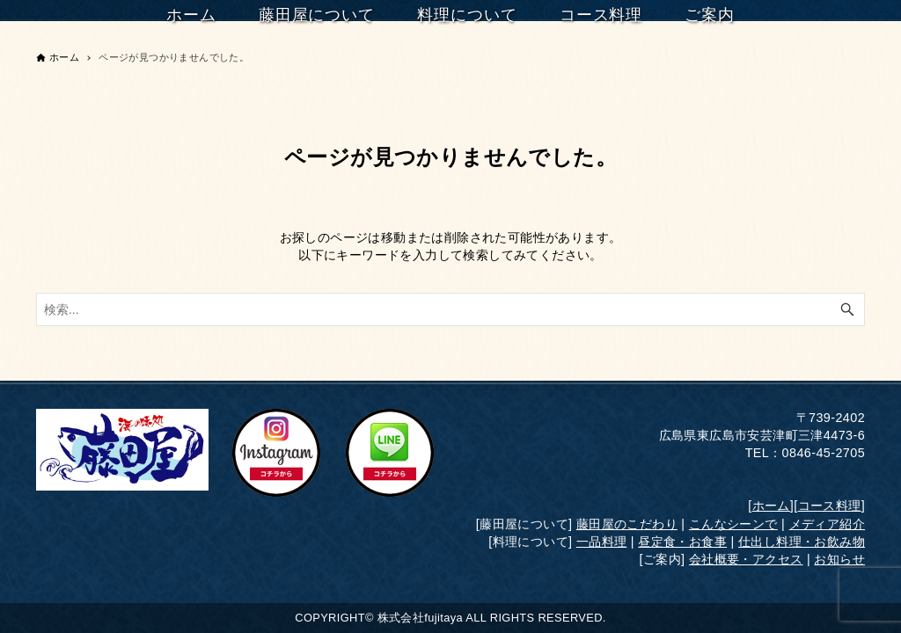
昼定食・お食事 (682, 542)
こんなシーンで (733, 524)
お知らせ (839, 559)
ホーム (771, 505)
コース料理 (829, 505)
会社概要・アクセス (746, 559)
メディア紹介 (827, 524)
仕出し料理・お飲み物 (801, 542)
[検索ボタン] (847, 309)
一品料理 (601, 542)
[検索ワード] (450, 309)
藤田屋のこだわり (627, 524)
